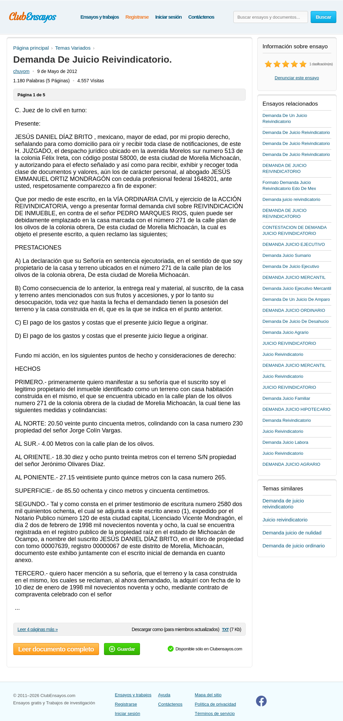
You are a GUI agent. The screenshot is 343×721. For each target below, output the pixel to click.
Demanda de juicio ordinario (294, 545)
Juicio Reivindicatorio (283, 354)
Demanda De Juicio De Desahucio (296, 321)
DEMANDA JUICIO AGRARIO (291, 464)
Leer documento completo (56, 649)
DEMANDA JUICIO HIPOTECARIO (297, 409)
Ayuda (164, 694)
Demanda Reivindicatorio (287, 420)
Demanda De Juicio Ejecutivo (291, 266)
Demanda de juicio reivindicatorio (283, 503)
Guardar (122, 649)
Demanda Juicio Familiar (286, 398)
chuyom (21, 71)
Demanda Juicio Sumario (287, 255)
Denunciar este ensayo (297, 77)
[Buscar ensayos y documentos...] (270, 17)
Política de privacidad (215, 704)
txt (225, 629)
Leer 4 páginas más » (38, 629)
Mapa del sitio (208, 694)
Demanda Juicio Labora (285, 442)
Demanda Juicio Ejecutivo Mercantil (297, 288)
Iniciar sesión (168, 17)
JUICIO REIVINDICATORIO (289, 343)
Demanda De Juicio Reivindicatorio (296, 132)
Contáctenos (201, 17)
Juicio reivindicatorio (285, 519)
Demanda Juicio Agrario (286, 332)
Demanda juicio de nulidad (292, 532)
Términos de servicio (215, 713)
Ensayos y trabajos (99, 17)
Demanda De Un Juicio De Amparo (296, 299)
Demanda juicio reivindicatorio (291, 199)
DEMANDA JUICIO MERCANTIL (294, 277)
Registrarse (136, 17)
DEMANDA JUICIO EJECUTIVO (294, 244)
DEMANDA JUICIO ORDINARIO (294, 310)
